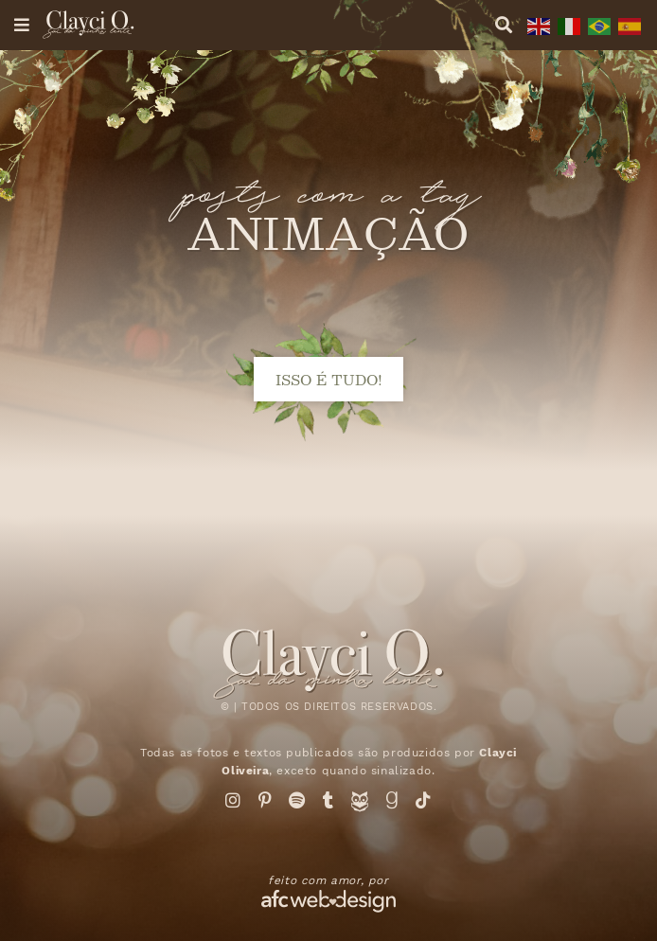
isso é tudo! (328, 379)
